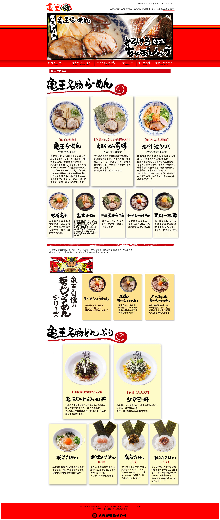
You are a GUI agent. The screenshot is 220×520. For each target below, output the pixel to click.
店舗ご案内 (84, 506)
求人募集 (107, 509)
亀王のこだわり (124, 506)
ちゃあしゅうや (109, 506)
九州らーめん (95, 506)
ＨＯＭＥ (98, 509)
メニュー (137, 506)
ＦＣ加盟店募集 (119, 509)
